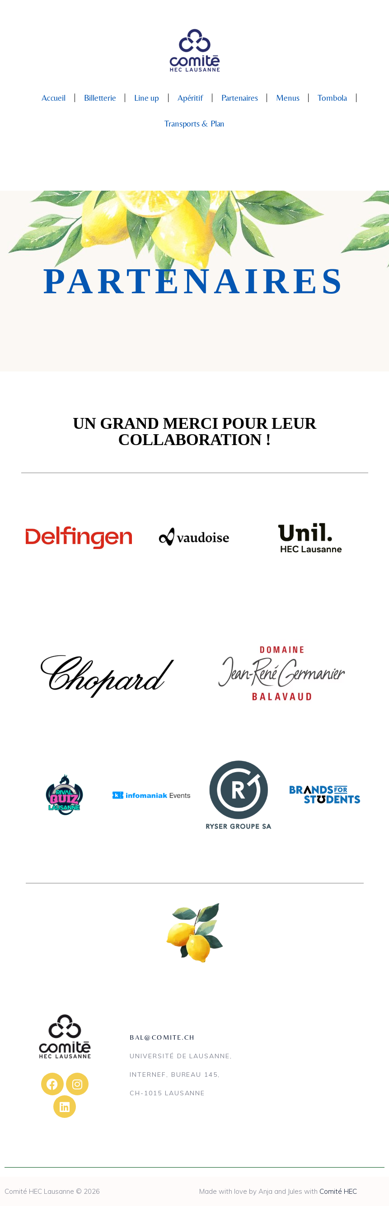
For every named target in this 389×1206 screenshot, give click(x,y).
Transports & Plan (194, 123)
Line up (146, 98)
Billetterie (100, 98)
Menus (287, 98)
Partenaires (239, 98)
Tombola (332, 98)
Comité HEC (338, 1191)
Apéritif (190, 98)
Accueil (54, 98)
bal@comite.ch (162, 1037)
